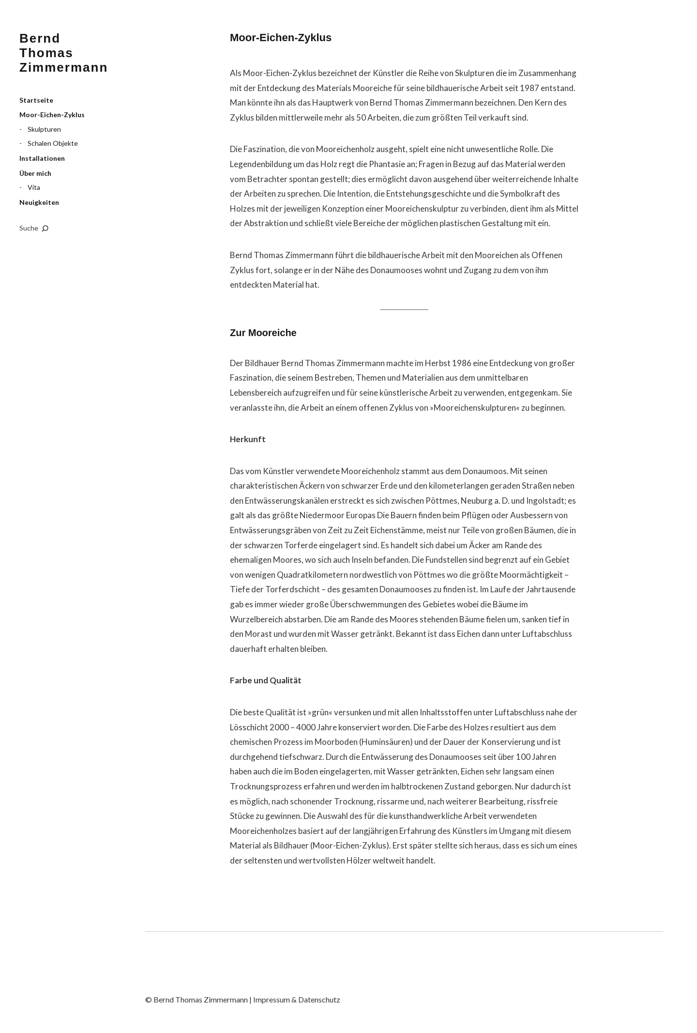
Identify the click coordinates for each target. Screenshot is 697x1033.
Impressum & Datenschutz (296, 999)
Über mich (35, 173)
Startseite (36, 100)
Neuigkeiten (39, 202)
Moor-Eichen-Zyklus (52, 114)
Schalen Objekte (53, 143)
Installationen (42, 158)
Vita (34, 187)
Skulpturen (44, 129)
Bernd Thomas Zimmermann (63, 53)
